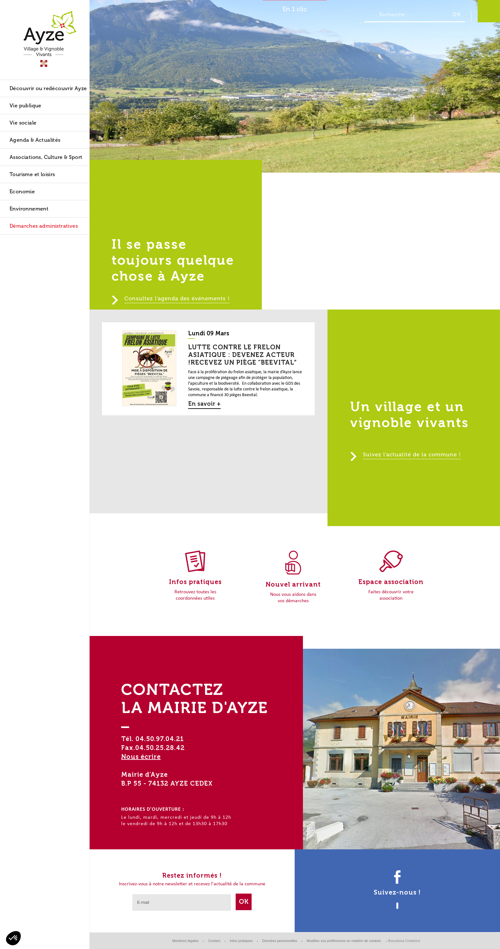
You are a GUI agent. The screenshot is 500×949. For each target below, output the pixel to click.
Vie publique (25, 106)
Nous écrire (141, 756)
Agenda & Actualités (35, 140)
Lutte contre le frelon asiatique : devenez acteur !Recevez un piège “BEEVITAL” (242, 354)
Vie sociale (23, 123)
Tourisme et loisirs (32, 174)
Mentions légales (185, 941)
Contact (214, 941)
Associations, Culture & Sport (46, 157)
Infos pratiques (241, 941)
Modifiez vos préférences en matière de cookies (344, 941)
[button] (13, 938)
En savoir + (204, 403)
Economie (22, 192)
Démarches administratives (44, 226)
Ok (244, 901)
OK (456, 14)
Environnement (29, 209)
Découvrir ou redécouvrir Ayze (48, 88)
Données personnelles (279, 941)
